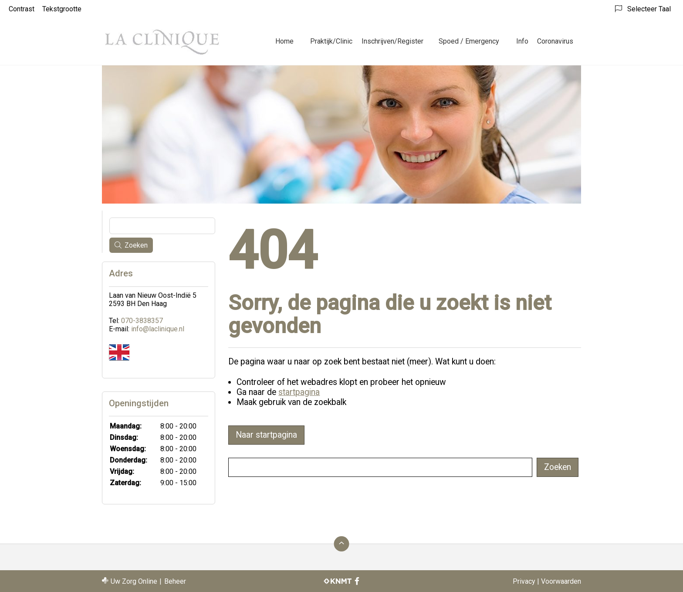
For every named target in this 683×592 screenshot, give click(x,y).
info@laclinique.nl (157, 329)
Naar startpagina (266, 435)
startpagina (299, 392)
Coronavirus (555, 41)
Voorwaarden (561, 581)
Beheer (175, 581)
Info (522, 41)
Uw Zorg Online (134, 581)
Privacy (524, 581)
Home (284, 41)
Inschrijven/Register (392, 41)
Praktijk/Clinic (331, 41)
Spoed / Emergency (469, 41)
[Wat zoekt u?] (380, 467)
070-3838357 (142, 320)
